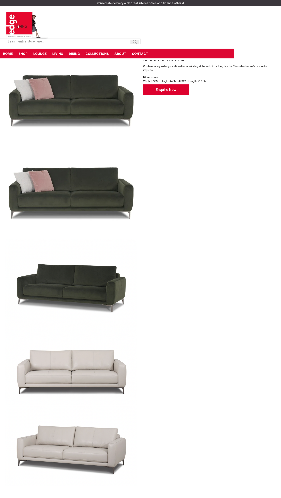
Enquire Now (166, 89)
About (167, 32)
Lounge (86, 32)
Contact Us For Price (164, 59)
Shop (69, 32)
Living (104, 32)
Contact (187, 32)
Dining (121, 32)
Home (54, 32)
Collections (144, 32)
